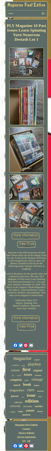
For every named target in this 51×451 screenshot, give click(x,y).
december (27, 406)
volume (15, 370)
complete (16, 379)
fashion (12, 412)
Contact (26, 429)
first (27, 369)
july (13, 375)
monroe (26, 414)
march (16, 385)
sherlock (38, 375)
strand (39, 411)
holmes (36, 385)
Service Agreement (26, 437)
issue (31, 395)
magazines (16, 390)
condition (15, 365)
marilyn (39, 406)
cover (30, 410)
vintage (37, 379)
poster (23, 365)
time (40, 396)
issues (28, 374)
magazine (22, 358)
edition (32, 400)
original (37, 370)
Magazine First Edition (26, 425)
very (22, 397)
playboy (34, 364)
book (27, 384)
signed (19, 375)
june (27, 380)
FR (28, 441)
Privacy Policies (26, 433)
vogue (20, 411)
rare (30, 389)
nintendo (15, 406)
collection (18, 402)
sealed (40, 391)
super (37, 359)
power (15, 396)
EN (24, 441)
